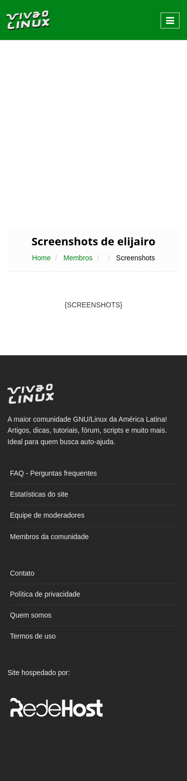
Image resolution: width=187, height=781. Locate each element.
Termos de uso (33, 636)
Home (41, 258)
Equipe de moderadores (47, 515)
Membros (77, 258)
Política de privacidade (45, 594)
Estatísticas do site (39, 494)
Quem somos (30, 615)
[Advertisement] (93, 133)
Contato (22, 573)
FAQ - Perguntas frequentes (53, 473)
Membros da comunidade (49, 537)
